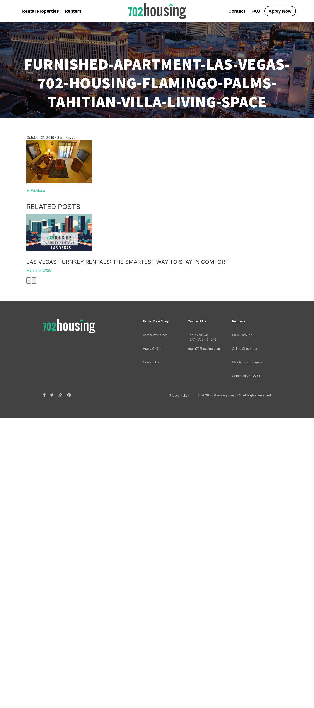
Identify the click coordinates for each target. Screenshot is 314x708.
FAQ (255, 11)
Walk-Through (242, 625)
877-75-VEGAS (204, 628)
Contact (236, 11)
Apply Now (280, 11)
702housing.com (222, 685)
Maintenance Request (247, 652)
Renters (73, 11)
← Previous (35, 190)
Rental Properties (40, 11)
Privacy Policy (179, 686)
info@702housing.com (204, 639)
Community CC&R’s (246, 666)
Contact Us (151, 652)
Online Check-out (244, 639)
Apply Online (152, 639)
